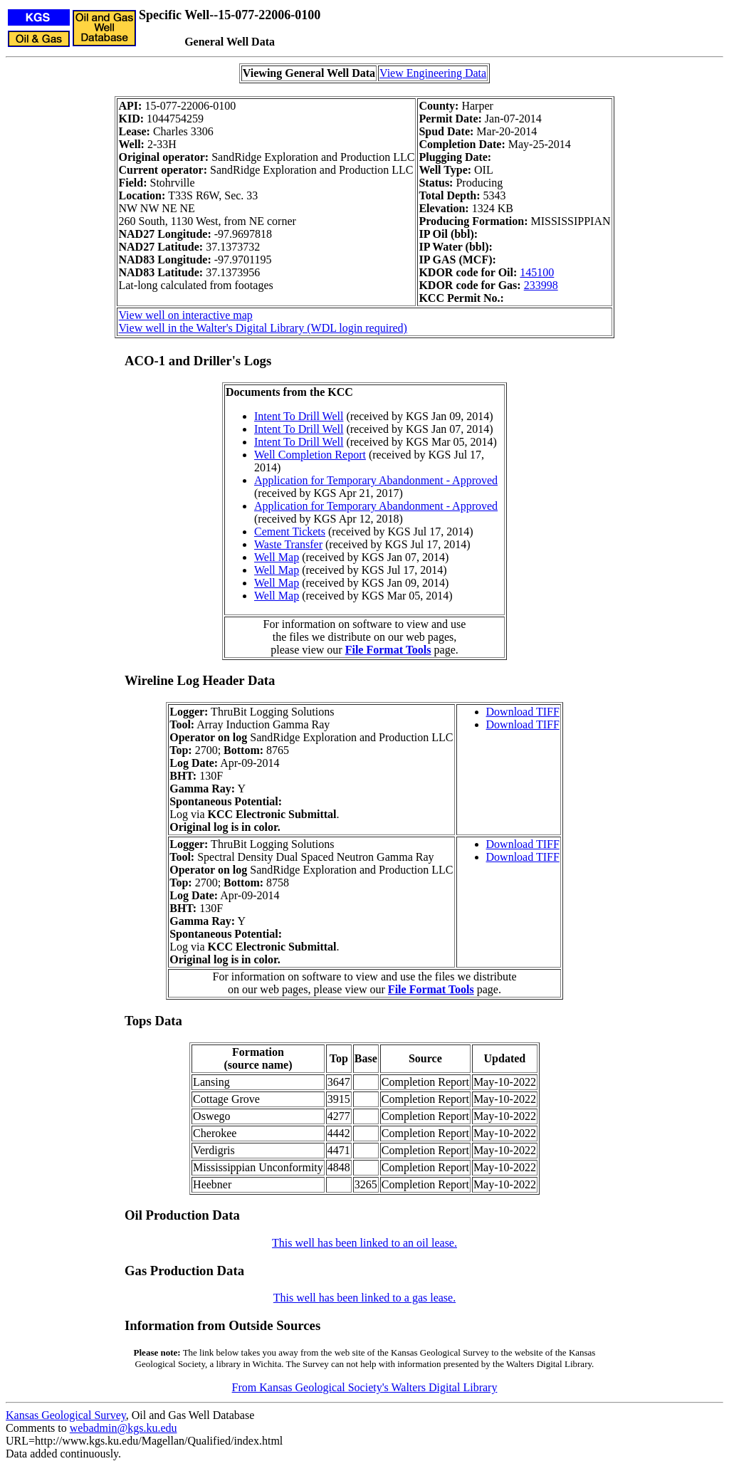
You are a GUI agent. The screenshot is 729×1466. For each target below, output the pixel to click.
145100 (537, 272)
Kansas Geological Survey (66, 1415)
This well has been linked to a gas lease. (364, 1298)
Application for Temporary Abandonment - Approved (376, 480)
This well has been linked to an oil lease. (364, 1243)
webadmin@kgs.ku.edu (123, 1428)
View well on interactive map (185, 315)
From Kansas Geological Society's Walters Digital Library (365, 1387)
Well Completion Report (310, 455)
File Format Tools (388, 650)
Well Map (276, 557)
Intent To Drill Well (298, 416)
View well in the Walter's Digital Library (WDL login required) (262, 328)
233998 (541, 285)
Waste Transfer (288, 544)
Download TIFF (523, 712)
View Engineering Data (432, 73)
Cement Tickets (289, 531)
